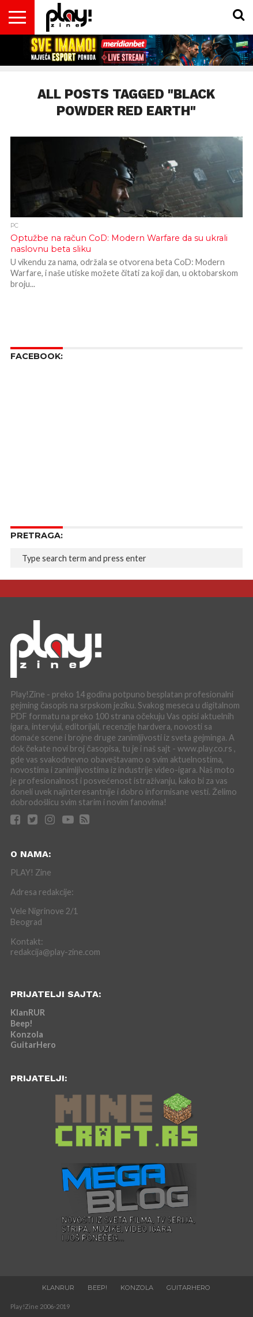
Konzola (26, 1034)
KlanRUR (27, 1012)
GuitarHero (33, 1045)
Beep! (21, 1023)
